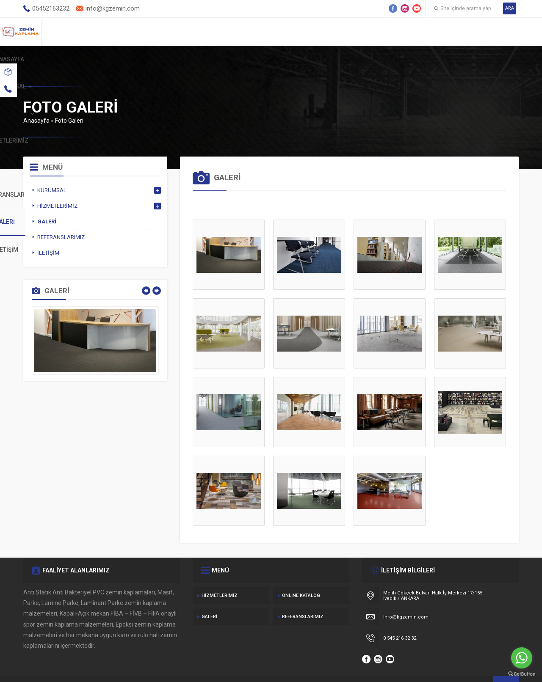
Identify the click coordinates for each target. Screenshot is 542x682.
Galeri (437, 31)
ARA (509, 8)
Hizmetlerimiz (301, 31)
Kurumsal (231, 31)
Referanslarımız (303, 597)
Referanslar (375, 31)
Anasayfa (169, 31)
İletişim (491, 31)
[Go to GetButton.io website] (521, 673)
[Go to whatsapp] (521, 657)
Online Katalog (301, 576)
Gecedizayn (163, 665)
